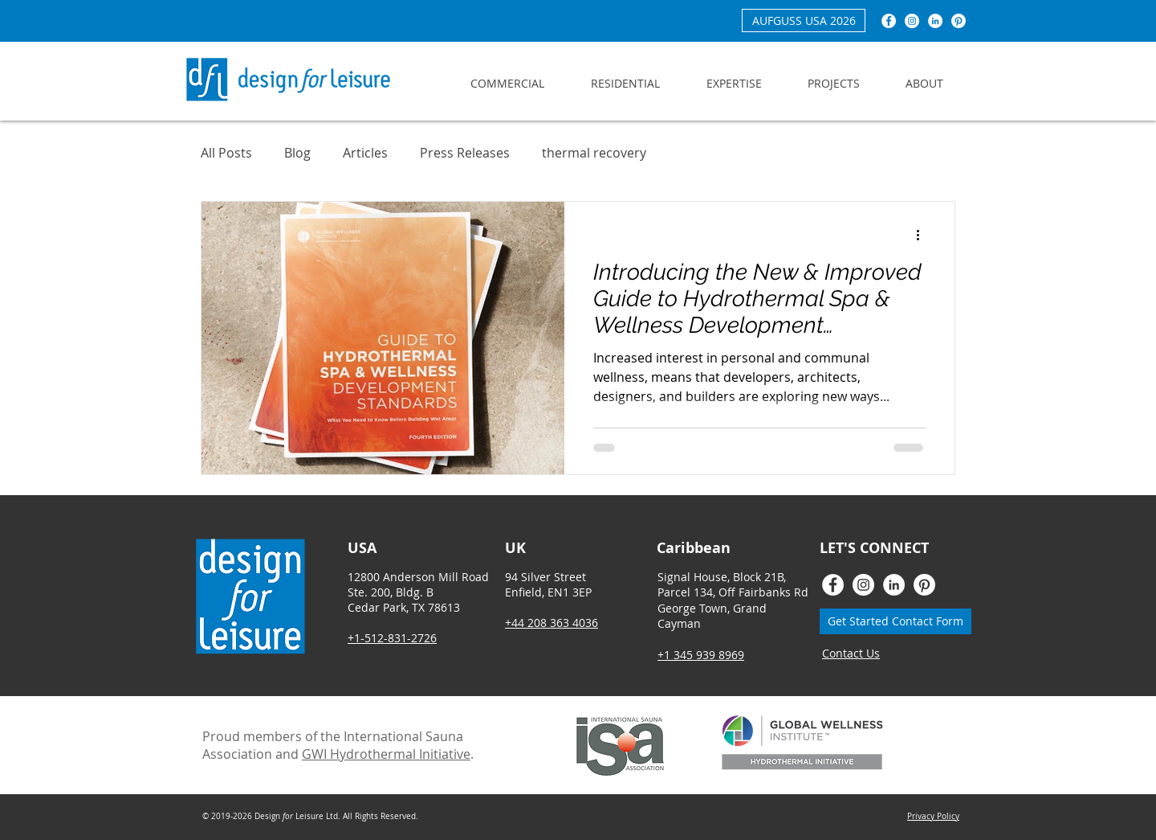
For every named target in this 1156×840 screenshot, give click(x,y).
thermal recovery (594, 153)
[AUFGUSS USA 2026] (803, 20)
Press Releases (465, 153)
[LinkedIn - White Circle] (935, 21)
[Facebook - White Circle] (888, 21)
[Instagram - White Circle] (912, 21)
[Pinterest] (958, 21)
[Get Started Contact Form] (895, 621)
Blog (297, 153)
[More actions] (923, 234)
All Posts (226, 153)
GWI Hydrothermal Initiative (386, 754)
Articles (365, 153)
